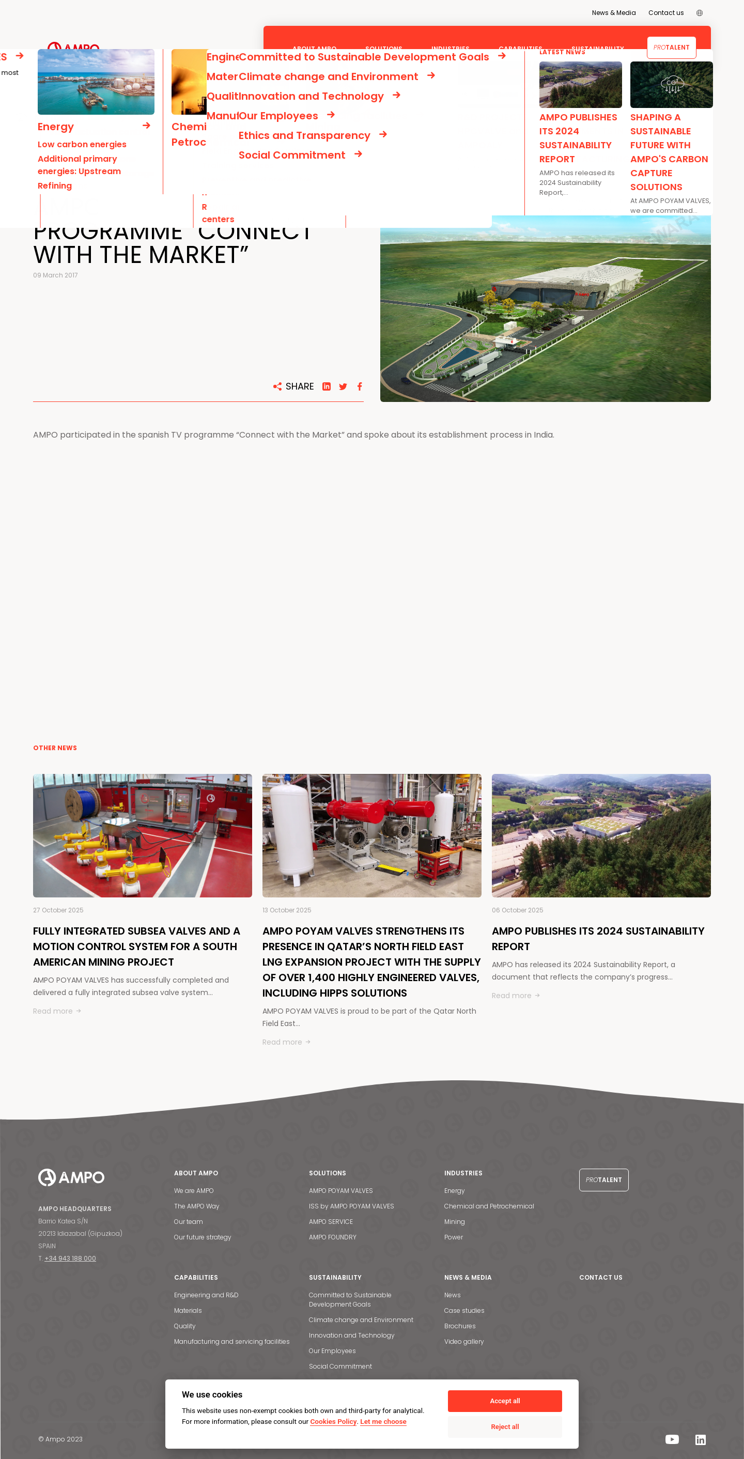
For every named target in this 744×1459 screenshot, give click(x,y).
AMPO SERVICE (331, 1221)
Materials (188, 1310)
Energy (454, 1190)
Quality (185, 1326)
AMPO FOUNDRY (333, 1237)
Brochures (460, 1326)
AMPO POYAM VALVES (341, 1190)
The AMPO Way (197, 1206)
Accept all (505, 1401)
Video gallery (464, 1341)
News (452, 1295)
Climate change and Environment (361, 1319)
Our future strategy (202, 1237)
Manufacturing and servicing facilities (232, 1341)
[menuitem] (699, 13)
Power (453, 1237)
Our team (188, 1221)
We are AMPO (194, 1190)
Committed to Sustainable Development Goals (350, 1300)
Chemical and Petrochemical (489, 1206)
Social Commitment (340, 1366)
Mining (454, 1221)
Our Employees (332, 1350)
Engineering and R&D (206, 1295)
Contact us (666, 12)
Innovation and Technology (352, 1335)
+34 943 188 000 (70, 1258)
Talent (672, 47)
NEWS (53, 120)
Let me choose (383, 1421)
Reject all (505, 1427)
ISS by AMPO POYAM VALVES (351, 1206)
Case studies (464, 1310)
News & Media (614, 12)
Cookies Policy (333, 1421)
